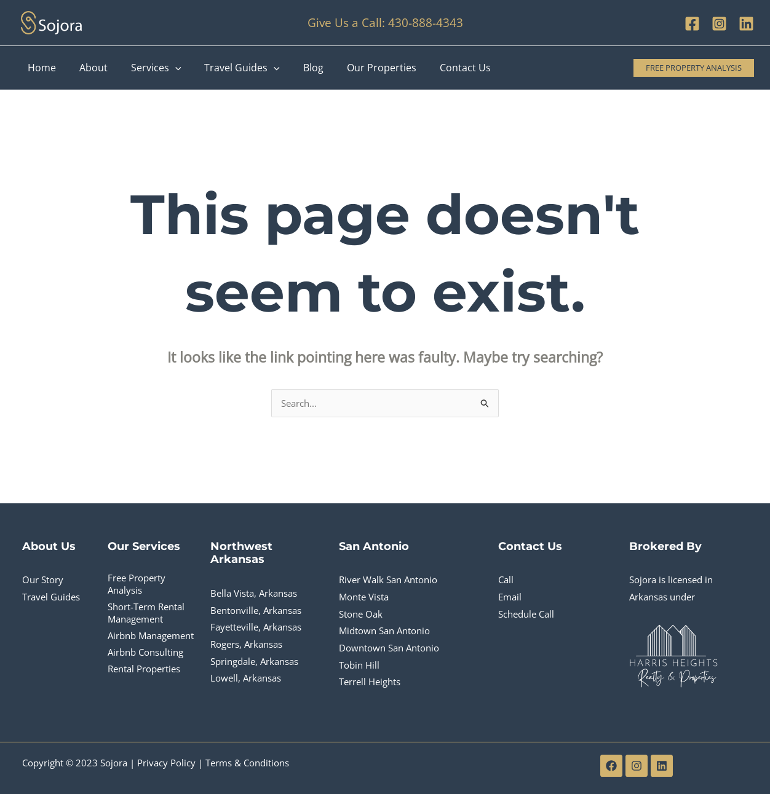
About (88, 67)
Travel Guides (230, 67)
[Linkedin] (746, 23)
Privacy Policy (166, 763)
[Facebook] (692, 23)
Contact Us (441, 67)
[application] (166, 67)
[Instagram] (719, 23)
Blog (297, 67)
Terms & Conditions (247, 763)
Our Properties (361, 67)
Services (147, 67)
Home (40, 67)
